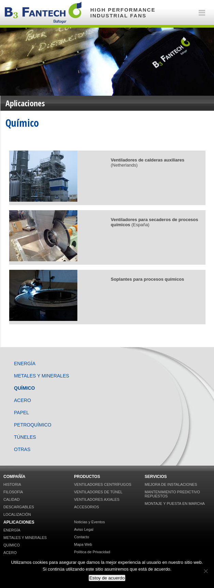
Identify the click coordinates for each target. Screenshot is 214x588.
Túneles (25, 437)
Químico (24, 388)
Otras (22, 449)
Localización (17, 514)
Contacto (81, 537)
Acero (22, 400)
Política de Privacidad (92, 552)
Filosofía (13, 492)
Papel (21, 412)
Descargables (18, 507)
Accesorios (86, 507)
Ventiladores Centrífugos (102, 484)
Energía (24, 363)
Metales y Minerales (41, 375)
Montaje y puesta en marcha (174, 503)
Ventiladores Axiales (96, 499)
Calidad (11, 499)
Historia (12, 484)
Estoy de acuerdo (107, 578)
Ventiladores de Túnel (98, 492)
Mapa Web (83, 544)
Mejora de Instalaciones (170, 484)
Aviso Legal (83, 529)
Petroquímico (32, 425)
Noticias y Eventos (89, 522)
